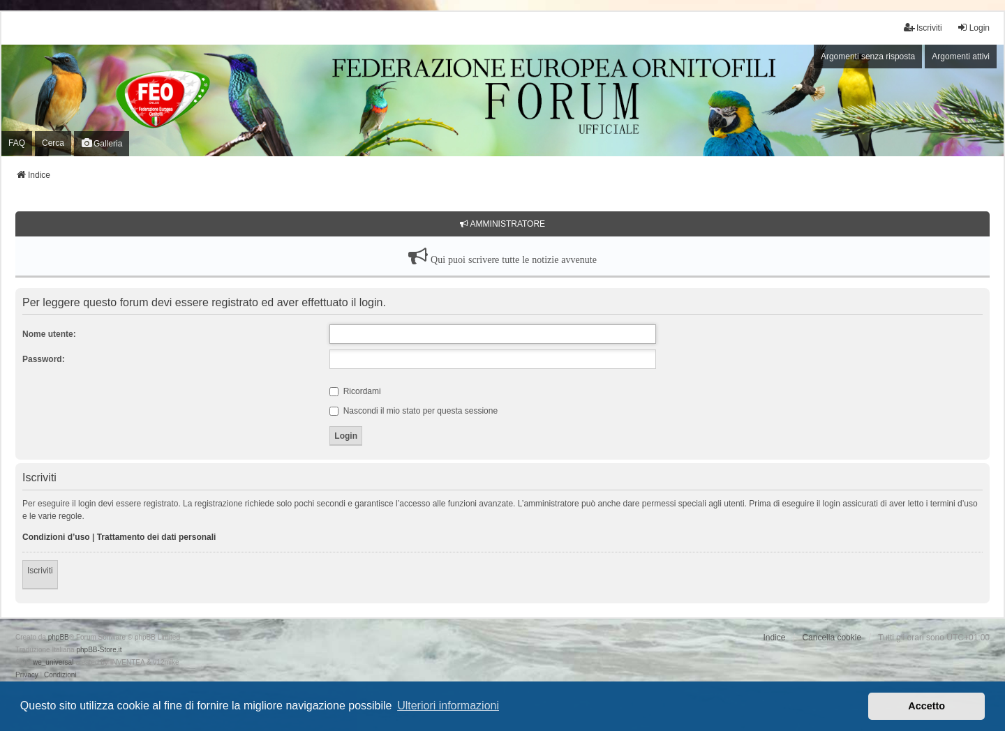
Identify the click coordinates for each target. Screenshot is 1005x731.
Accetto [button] (926, 705)
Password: (43, 359)
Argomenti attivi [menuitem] (961, 56)
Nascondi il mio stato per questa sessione (413, 411)
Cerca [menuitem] (53, 143)
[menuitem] (26, 675)
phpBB (58, 637)
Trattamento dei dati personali (156, 537)
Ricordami (354, 391)
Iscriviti (40, 570)
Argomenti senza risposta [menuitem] (868, 56)
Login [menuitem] (973, 27)
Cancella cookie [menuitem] (831, 637)
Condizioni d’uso (56, 537)
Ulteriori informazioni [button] (448, 705)
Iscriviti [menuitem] (923, 27)
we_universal (53, 662)
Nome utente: (49, 334)
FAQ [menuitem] (16, 143)
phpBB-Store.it (98, 650)
